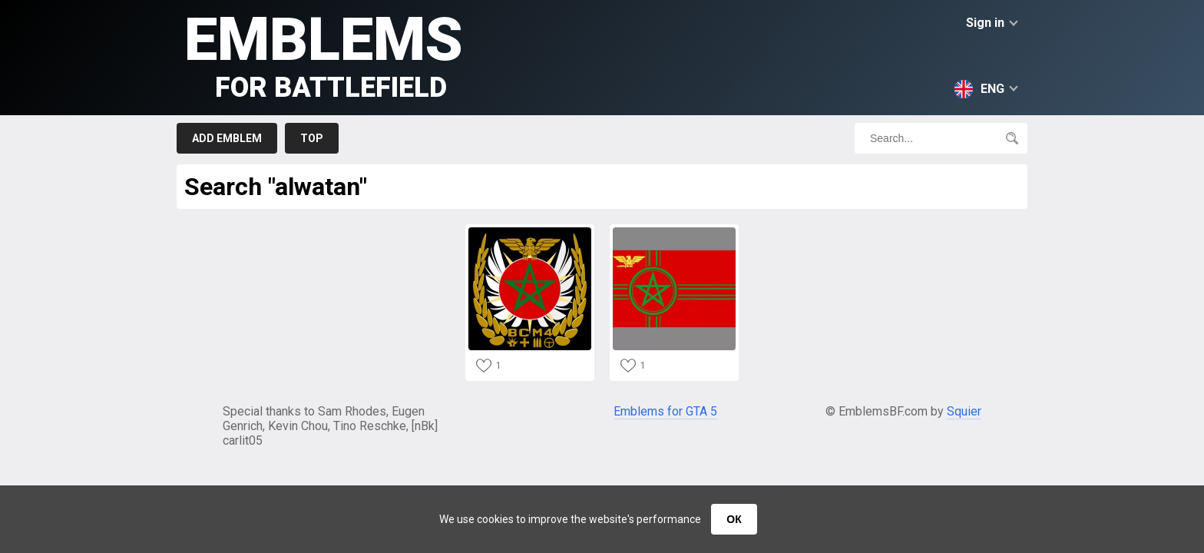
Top (311, 138)
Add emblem (227, 138)
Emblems (323, 54)
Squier (964, 411)
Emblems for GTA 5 (665, 411)
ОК (733, 519)
